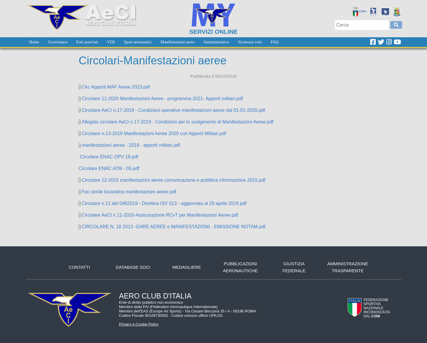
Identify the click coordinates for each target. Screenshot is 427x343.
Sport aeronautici (138, 42)
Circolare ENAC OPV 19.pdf (108, 156)
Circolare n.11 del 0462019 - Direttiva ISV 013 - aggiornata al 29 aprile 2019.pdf (164, 203)
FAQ (274, 42)
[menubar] (154, 42)
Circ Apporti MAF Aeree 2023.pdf (116, 86)
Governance (58, 42)
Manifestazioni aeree (177, 42)
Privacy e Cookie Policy (139, 324)
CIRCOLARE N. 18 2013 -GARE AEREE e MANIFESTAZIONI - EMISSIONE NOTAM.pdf (173, 226)
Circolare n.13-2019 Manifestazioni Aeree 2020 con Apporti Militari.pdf (154, 133)
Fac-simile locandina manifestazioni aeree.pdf (129, 191)
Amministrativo (216, 42)
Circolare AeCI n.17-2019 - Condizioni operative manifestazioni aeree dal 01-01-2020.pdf (173, 110)
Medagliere (186, 267)
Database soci (133, 267)
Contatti (79, 267)
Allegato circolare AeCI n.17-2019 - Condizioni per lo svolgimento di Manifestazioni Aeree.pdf (177, 121)
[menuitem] (34, 42)
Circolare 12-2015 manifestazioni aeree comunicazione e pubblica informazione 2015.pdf (173, 180)
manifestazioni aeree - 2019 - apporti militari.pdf (131, 145)
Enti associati (87, 42)
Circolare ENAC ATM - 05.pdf (109, 168)
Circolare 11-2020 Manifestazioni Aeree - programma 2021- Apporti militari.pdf (162, 98)
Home (34, 42)
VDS (111, 42)
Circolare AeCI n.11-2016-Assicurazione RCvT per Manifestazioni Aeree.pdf (160, 215)
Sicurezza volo (250, 42)
